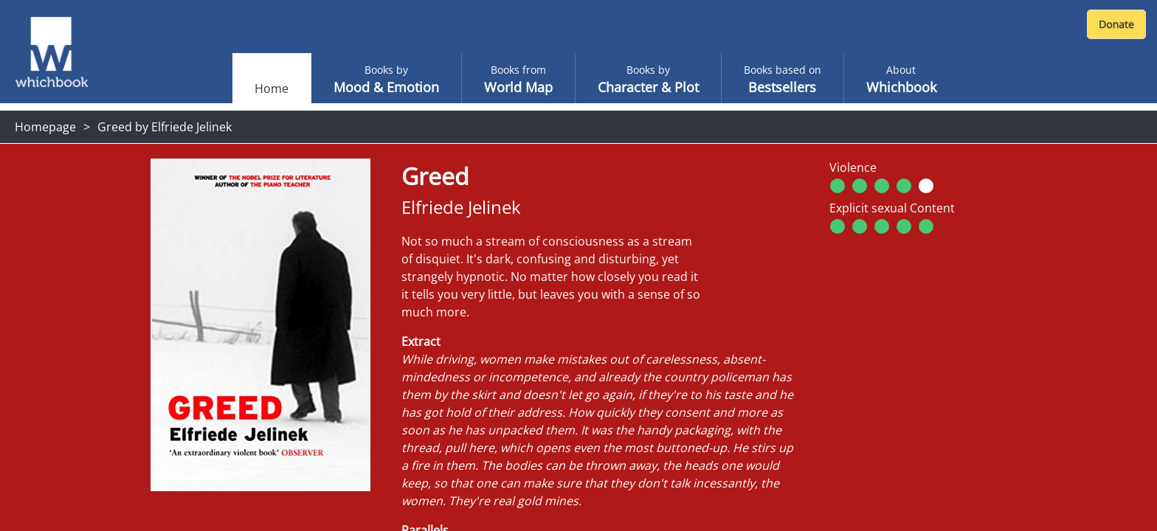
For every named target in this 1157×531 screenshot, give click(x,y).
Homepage (45, 127)
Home (272, 88)
